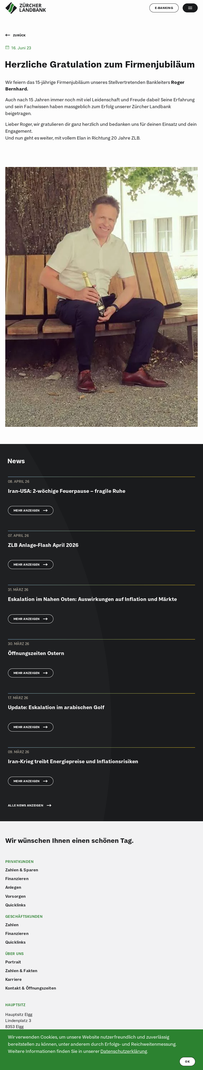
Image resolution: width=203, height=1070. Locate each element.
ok (187, 1061)
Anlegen (13, 887)
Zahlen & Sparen (21, 869)
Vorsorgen (15, 896)
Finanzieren (17, 878)
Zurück (15, 35)
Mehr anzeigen (26, 510)
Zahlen (12, 924)
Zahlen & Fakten (21, 970)
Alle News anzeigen (25, 805)
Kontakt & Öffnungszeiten (30, 988)
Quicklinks (15, 904)
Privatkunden (19, 861)
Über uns (14, 953)
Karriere (13, 979)
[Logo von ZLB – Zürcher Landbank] (25, 8)
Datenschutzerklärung (123, 1051)
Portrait (13, 961)
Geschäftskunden (24, 916)
